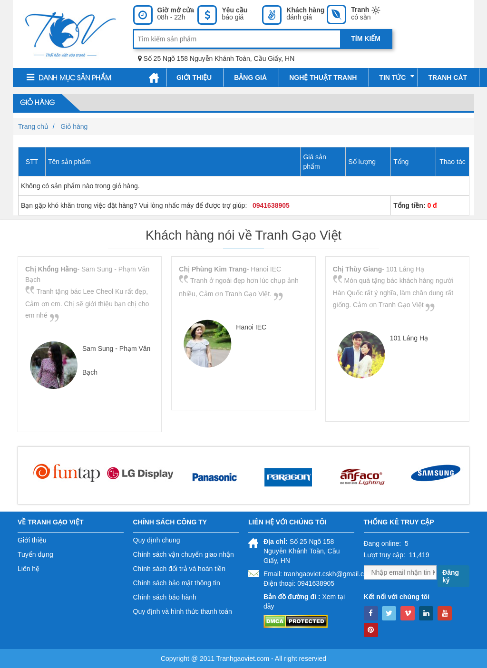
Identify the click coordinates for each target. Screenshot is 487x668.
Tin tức (396, 77)
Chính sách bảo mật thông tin (176, 583)
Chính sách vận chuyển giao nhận (183, 554)
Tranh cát (447, 77)
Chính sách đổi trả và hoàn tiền (179, 568)
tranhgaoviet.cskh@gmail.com (328, 574)
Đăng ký (450, 576)
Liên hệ (28, 568)
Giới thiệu (194, 77)
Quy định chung (156, 540)
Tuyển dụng (35, 554)
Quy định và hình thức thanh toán (182, 611)
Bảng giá (250, 77)
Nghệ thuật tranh (323, 77)
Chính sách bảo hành (164, 597)
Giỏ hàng (37, 103)
